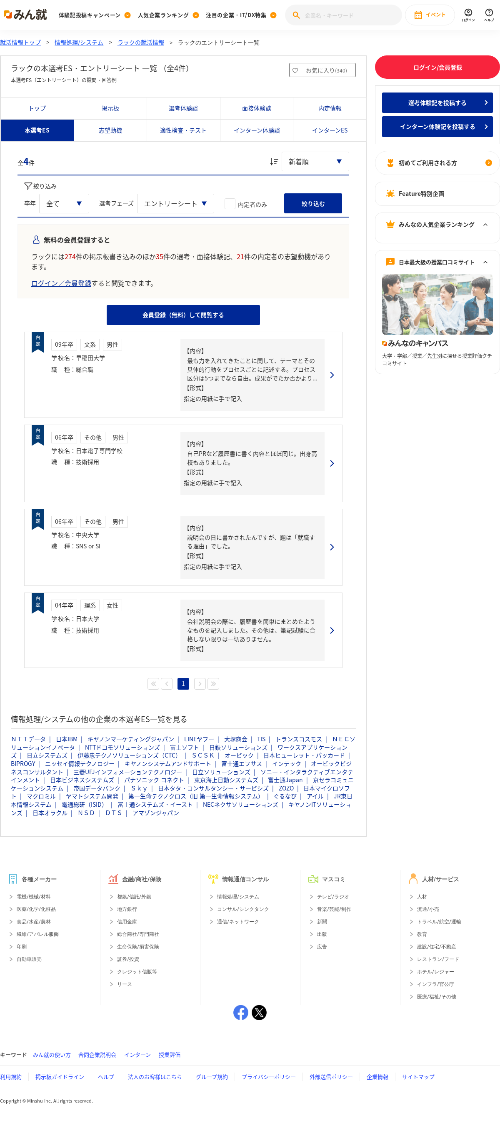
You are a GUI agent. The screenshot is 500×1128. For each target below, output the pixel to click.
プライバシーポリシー (269, 1076)
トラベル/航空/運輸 (439, 922)
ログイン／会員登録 (61, 283)
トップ (37, 108)
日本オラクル (50, 812)
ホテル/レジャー (435, 972)
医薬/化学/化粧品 (36, 909)
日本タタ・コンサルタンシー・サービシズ (213, 788)
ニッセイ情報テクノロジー (80, 763)
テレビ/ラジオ (333, 897)
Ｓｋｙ (139, 788)
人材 (422, 897)
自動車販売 (29, 959)
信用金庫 (127, 922)
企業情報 (377, 1076)
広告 (322, 947)
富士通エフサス (241, 763)
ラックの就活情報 (141, 42)
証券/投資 (128, 959)
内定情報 (330, 108)
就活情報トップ (20, 42)
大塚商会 (236, 739)
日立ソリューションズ (221, 772)
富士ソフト (184, 747)
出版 (322, 934)
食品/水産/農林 (34, 922)
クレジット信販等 (137, 972)
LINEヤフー (199, 739)
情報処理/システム (79, 42)
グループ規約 (212, 1076)
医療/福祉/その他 (436, 997)
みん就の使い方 (52, 1054)
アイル (315, 796)
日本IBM (67, 739)
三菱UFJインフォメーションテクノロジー (127, 772)
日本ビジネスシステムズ (82, 779)
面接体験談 (256, 108)
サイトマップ (418, 1076)
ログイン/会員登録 (437, 67)
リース (124, 984)
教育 (422, 934)
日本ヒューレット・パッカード (304, 755)
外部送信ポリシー (331, 1076)
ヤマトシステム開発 (92, 796)
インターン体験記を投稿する (437, 126)
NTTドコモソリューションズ (122, 747)
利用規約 (11, 1076)
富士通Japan (285, 779)
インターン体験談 (257, 130)
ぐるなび (285, 796)
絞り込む (313, 203)
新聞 (322, 922)
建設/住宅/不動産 (436, 947)
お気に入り (326, 70)
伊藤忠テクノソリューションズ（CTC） (129, 755)
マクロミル (41, 796)
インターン (137, 1054)
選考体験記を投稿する (437, 102)
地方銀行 (127, 909)
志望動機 (110, 130)
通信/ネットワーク (238, 922)
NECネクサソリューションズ (240, 804)
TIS (261, 739)
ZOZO (286, 788)
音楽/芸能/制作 (334, 909)
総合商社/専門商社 (138, 934)
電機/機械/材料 (34, 897)
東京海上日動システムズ (226, 779)
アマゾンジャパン (155, 812)
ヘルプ (106, 1076)
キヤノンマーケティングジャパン (131, 739)
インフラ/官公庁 (435, 984)
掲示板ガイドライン (59, 1076)
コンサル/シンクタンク (243, 909)
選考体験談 (183, 108)
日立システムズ (47, 755)
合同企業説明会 (97, 1054)
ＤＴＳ (113, 812)
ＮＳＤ (86, 812)
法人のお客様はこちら (155, 1076)
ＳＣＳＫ (203, 755)
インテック (286, 763)
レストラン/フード (438, 959)
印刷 (22, 947)
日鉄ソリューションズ (238, 747)
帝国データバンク (96, 788)
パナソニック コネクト (154, 779)
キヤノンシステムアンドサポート (168, 763)
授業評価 (169, 1054)
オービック (239, 755)
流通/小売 (428, 909)
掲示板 (110, 108)
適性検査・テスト (183, 130)
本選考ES (37, 130)
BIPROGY (23, 763)
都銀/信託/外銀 (134, 897)
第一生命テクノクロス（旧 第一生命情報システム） (196, 796)
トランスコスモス (298, 739)
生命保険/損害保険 (138, 947)
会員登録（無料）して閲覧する (183, 314)
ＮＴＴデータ (28, 739)
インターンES (330, 130)
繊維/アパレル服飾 (38, 934)
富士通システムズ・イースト (155, 804)
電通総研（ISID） (85, 804)
